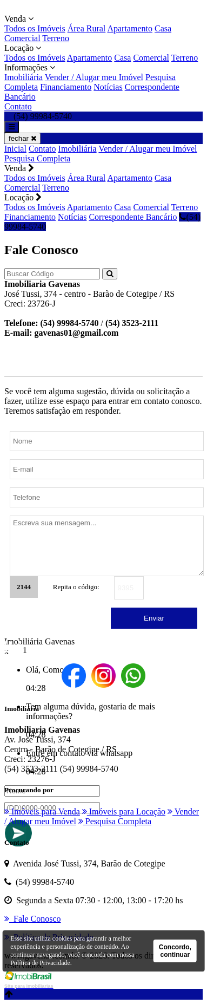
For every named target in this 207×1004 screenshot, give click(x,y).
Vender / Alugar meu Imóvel (94, 77)
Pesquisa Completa (37, 158)
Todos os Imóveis (34, 28)
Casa (163, 28)
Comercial (22, 38)
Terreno (55, 38)
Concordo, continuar (175, 951)
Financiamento (65, 87)
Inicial (15, 148)
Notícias (108, 87)
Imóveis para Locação (123, 811)
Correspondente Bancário (133, 216)
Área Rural (87, 28)
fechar (22, 138)
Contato (18, 106)
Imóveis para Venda (42, 811)
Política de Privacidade (40, 963)
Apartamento (129, 28)
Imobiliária (23, 77)
